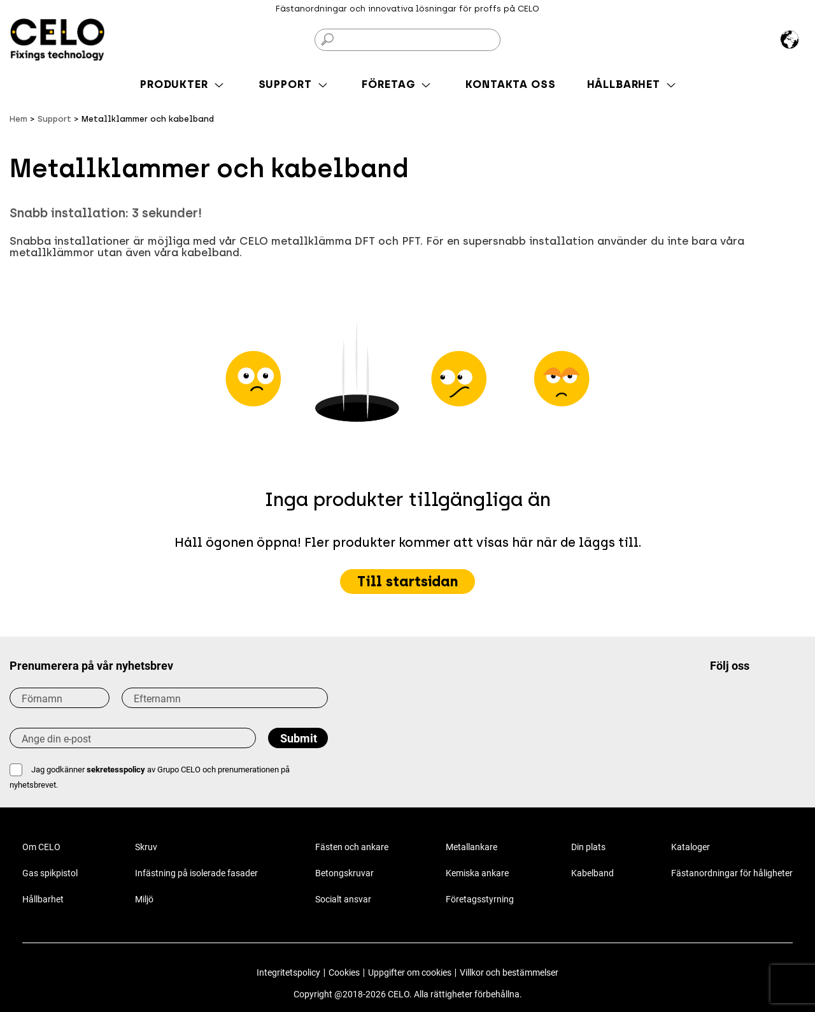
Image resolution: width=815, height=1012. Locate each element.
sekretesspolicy (116, 769)
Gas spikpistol (50, 873)
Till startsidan (407, 581)
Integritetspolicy (288, 972)
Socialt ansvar (343, 899)
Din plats (588, 847)
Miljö (144, 899)
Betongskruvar (344, 873)
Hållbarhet (43, 899)
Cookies (344, 972)
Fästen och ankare (351, 847)
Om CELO (41, 847)
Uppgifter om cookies (409, 972)
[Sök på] (407, 40)
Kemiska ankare (477, 873)
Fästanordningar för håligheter (732, 873)
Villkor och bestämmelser (509, 972)
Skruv (146, 847)
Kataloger (690, 847)
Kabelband (592, 873)
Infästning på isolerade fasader (196, 873)
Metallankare (471, 847)
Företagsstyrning (480, 899)
